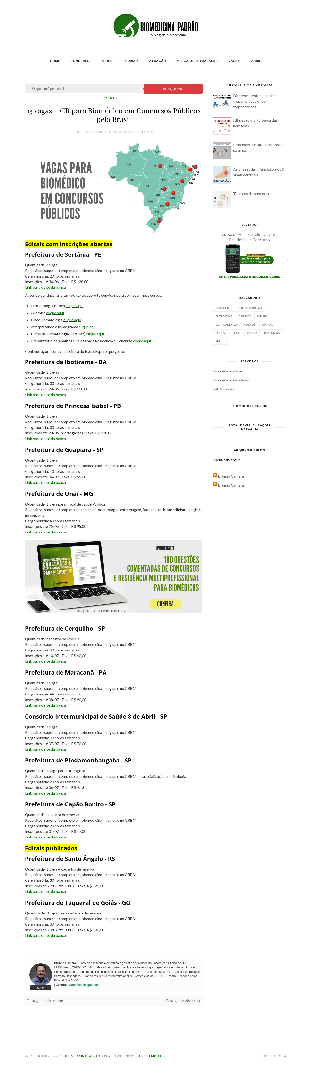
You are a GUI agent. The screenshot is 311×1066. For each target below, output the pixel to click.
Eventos (263, 316)
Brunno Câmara (231, 476)
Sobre (255, 61)
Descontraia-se (252, 308)
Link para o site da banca (45, 287)
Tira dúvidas (272, 333)
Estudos (245, 316)
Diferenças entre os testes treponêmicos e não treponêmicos (254, 101)
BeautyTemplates (150, 1056)
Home (55, 61)
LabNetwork (224, 389)
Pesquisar (173, 89)
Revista (252, 333)
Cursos (132, 61)
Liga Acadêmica (226, 324)
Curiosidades (225, 308)
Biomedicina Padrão (82, 1056)
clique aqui (74, 305)
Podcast (222, 333)
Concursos (81, 61)
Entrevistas (224, 316)
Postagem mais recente (45, 1001)
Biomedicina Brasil (228, 371)
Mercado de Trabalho (197, 61)
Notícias (250, 324)
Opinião (267, 324)
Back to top (273, 1056)
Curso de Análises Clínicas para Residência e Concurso (250, 237)
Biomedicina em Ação (231, 380)
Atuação (157, 61)
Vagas (234, 61)
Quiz (237, 333)
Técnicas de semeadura (252, 193)
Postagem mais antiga (183, 1001)
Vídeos (108, 61)
